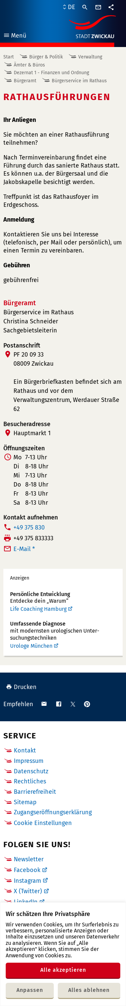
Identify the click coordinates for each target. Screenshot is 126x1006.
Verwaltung (90, 57)
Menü (14, 36)
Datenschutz (31, 771)
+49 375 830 (29, 527)
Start (8, 57)
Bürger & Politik (46, 57)
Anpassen (29, 990)
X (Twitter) (28, 891)
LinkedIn (26, 902)
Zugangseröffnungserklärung (53, 812)
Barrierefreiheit (35, 791)
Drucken (21, 687)
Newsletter (29, 859)
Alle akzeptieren (63, 970)
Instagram (27, 880)
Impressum (28, 761)
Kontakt (25, 750)
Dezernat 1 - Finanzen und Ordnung (51, 73)
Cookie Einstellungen (43, 823)
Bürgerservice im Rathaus (79, 81)
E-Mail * (24, 549)
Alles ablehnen (89, 990)
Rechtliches (30, 781)
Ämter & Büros (29, 65)
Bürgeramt (25, 81)
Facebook (27, 870)
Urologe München (31, 646)
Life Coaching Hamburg (38, 609)
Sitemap (25, 802)
